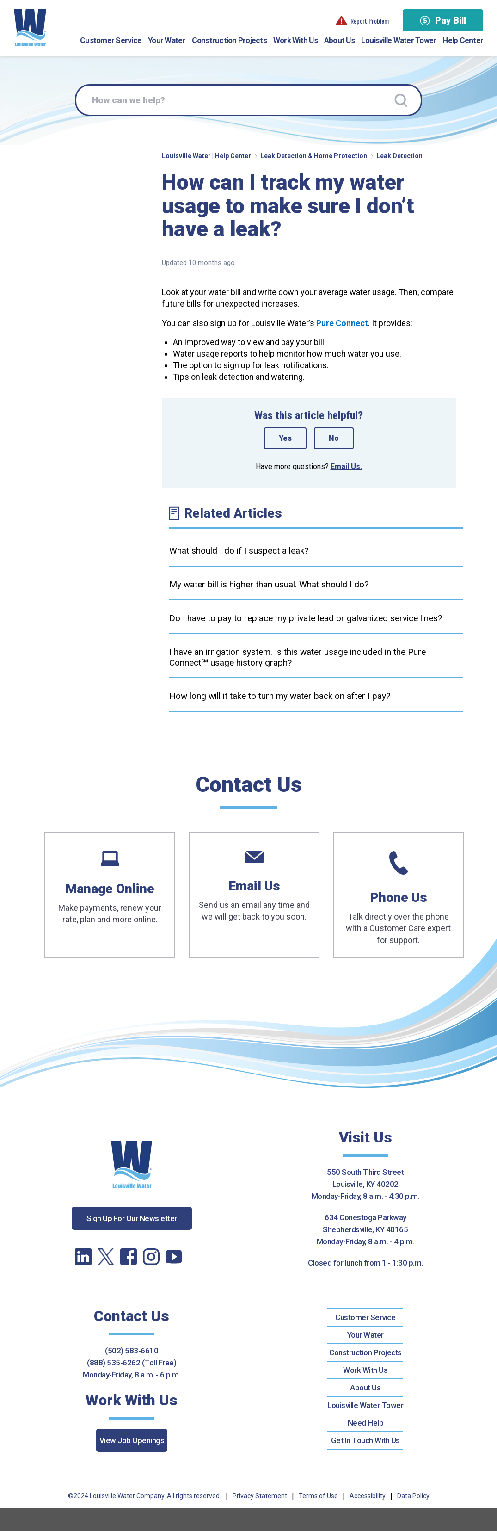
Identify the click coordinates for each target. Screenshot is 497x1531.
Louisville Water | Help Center (206, 156)
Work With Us (295, 40)
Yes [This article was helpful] (285, 438)
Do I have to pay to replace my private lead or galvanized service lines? (305, 618)
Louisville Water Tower (398, 40)
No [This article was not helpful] (334, 438)
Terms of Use (318, 1496)
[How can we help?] (248, 100)
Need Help (366, 1422)
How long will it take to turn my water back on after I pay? (279, 696)
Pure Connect (342, 323)
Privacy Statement (260, 1496)
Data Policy (413, 1496)
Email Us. (346, 466)
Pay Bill (443, 20)
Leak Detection (399, 156)
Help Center (462, 40)
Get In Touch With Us (365, 1440)
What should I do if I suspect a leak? (238, 550)
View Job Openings (132, 1440)
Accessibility (368, 1496)
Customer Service (110, 40)
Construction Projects (229, 40)
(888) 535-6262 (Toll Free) (131, 1362)
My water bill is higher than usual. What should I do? (268, 584)
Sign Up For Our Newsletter (131, 1218)
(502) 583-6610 (131, 1350)
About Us (339, 40)
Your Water (166, 40)
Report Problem (362, 20)
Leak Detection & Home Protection (313, 156)
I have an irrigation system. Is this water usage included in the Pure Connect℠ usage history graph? (297, 657)
